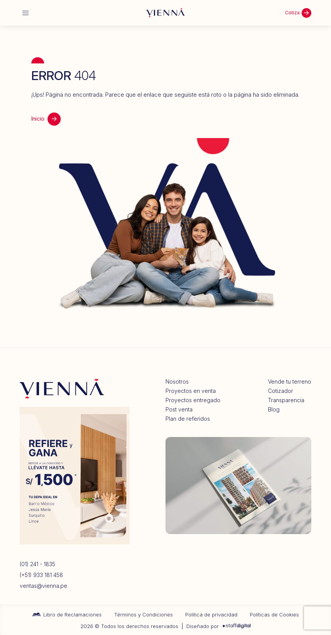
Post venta (179, 409)
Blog (274, 409)
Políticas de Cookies (274, 614)
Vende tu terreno (289, 381)
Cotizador (280, 391)
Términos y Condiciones (143, 614)
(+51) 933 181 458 (41, 575)
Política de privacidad (211, 614)
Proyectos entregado (193, 400)
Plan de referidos (188, 419)
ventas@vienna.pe (43, 586)
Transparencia (286, 400)
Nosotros (177, 381)
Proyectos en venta (191, 391)
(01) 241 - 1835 (37, 564)
